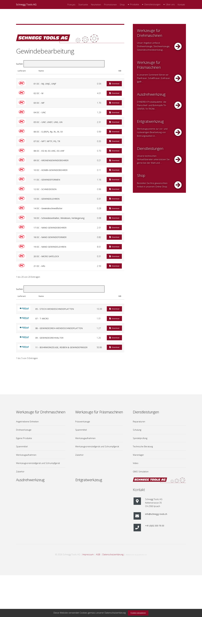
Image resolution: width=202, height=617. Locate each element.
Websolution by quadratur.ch (136, 555)
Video (135, 463)
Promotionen (110, 4)
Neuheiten (96, 4)
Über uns (170, 4)
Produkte (134, 4)
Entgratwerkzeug (88, 479)
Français (71, 4)
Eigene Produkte (24, 438)
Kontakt (181, 4)
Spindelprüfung (140, 438)
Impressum (88, 554)
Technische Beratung (143, 446)
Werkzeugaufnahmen (26, 454)
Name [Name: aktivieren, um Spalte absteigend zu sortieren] (41, 70)
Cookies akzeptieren (138, 613)
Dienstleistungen (152, 4)
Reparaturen (139, 421)
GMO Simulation (140, 471)
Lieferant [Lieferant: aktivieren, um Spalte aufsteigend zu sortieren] (22, 70)
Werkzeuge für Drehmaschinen (40, 412)
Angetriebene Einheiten (27, 421)
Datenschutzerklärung (112, 554)
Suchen (60, 63)
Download (115, 83)
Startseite (83, 4)
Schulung (137, 429)
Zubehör (20, 471)
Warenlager (138, 454)
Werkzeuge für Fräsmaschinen (99, 412)
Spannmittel (22, 446)
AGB (98, 554)
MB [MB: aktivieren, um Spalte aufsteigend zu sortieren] (120, 70)
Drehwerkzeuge (23, 429)
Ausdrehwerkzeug (30, 479)
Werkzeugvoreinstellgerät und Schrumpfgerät (38, 463)
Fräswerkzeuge (82, 421)
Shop (122, 4)
